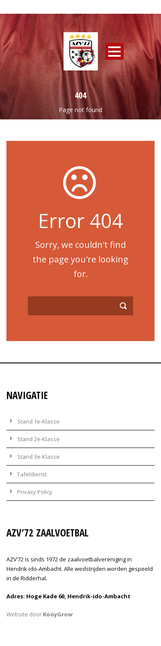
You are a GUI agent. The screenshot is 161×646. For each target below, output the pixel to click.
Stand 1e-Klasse (38, 421)
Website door (39, 614)
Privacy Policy (34, 492)
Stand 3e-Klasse (38, 456)
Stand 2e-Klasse (38, 439)
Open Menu (114, 51)
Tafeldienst (32, 474)
